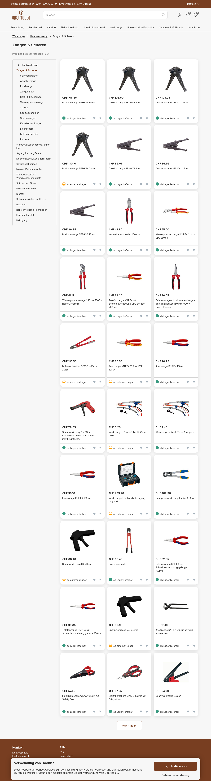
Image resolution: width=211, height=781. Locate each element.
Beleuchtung (17, 27)
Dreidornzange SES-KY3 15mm (78, 234)
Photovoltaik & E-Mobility (140, 27)
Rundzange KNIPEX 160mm (170, 366)
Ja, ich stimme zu (175, 766)
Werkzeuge (116, 27)
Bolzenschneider (118, 564)
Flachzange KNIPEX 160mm (76, 498)
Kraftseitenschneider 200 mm (124, 234)
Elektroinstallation (70, 27)
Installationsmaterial (94, 27)
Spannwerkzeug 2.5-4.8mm (123, 630)
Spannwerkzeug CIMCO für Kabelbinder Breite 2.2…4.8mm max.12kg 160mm (78, 435)
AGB (62, 751)
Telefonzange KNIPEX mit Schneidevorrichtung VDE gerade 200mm (127, 303)
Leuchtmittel (35, 27)
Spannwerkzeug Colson (168, 695)
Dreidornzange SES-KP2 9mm (125, 102)
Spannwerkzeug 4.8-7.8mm (76, 564)
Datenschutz (66, 756)
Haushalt (51, 27)
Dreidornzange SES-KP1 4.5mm (78, 102)
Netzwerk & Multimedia (171, 27)
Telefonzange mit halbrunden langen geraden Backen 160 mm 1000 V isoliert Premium (175, 303)
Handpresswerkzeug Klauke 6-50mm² (176, 498)
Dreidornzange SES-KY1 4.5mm (172, 168)
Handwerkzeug (39, 36)
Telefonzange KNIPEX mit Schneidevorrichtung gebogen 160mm (172, 567)
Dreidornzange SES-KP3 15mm (172, 102)
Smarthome (194, 27)
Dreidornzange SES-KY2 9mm (125, 168)
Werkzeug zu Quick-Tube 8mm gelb (175, 432)
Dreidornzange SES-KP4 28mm (78, 168)
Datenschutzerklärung (175, 775)
